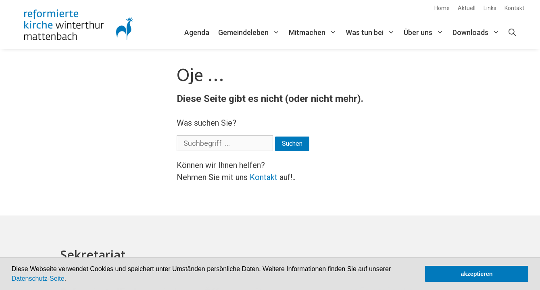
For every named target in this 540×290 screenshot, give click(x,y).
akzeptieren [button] (476, 274)
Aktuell (466, 8)
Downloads (478, 33)
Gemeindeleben (251, 33)
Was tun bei (372, 33)
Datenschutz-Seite (38, 278)
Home (442, 8)
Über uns (426, 33)
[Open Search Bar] (512, 33)
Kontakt (514, 8)
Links (490, 8)
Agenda (196, 32)
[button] (69, 279)
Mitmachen (315, 33)
